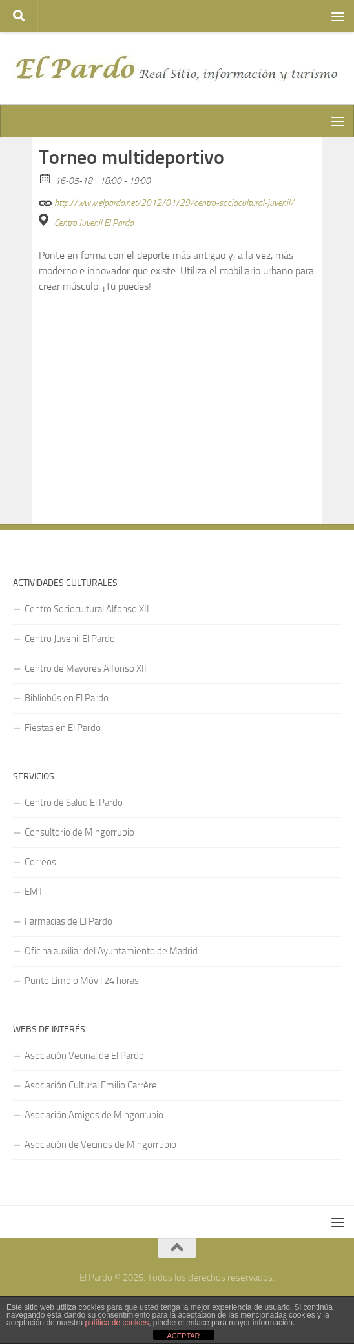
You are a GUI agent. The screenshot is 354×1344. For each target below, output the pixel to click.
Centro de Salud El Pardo (74, 802)
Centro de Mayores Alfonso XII (86, 668)
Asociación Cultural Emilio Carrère (91, 1085)
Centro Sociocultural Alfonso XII (87, 609)
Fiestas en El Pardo (63, 728)
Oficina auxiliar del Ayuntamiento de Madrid (111, 951)
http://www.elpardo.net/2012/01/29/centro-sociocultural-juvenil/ (166, 201)
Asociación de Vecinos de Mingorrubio (100, 1144)
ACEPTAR (183, 1335)
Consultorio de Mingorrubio (79, 832)
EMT (34, 892)
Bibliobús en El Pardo (67, 698)
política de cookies (117, 1322)
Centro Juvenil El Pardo (94, 222)
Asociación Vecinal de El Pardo (84, 1055)
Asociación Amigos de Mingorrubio (94, 1115)
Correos (40, 862)
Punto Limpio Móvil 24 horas (82, 981)
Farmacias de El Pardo (68, 921)
